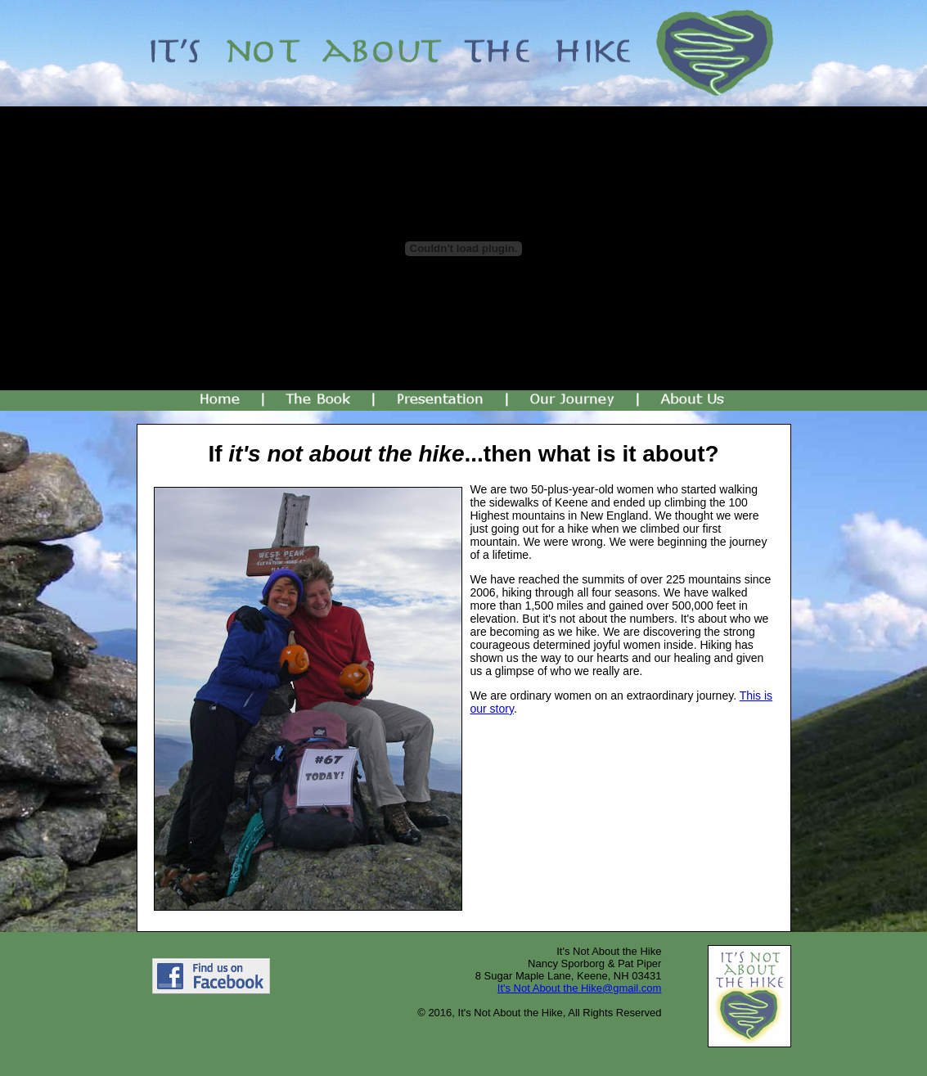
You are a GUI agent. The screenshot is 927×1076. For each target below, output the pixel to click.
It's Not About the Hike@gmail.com (579, 988)
